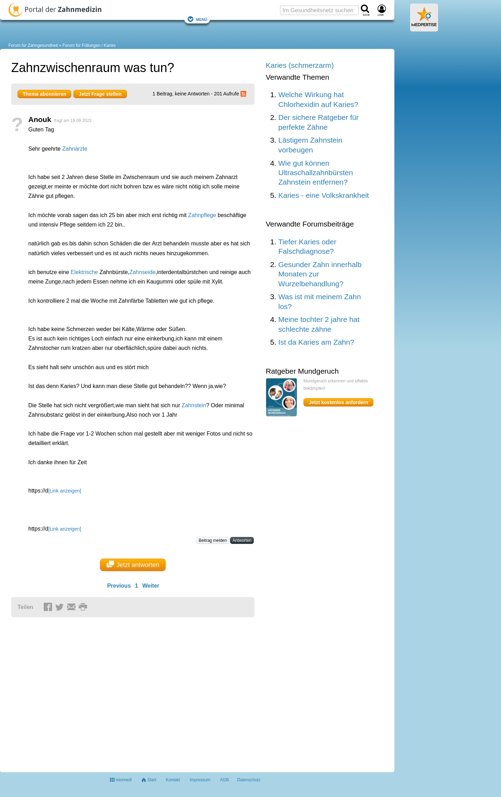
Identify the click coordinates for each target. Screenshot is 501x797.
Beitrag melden (213, 540)
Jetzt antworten (133, 564)
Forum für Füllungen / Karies (89, 45)
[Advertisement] (119, 692)
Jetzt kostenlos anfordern (338, 402)
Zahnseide (142, 272)
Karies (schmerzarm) (300, 65)
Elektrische (84, 272)
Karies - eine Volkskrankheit (323, 195)
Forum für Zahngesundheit (33, 45)
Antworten (241, 540)
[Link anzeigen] (64, 491)
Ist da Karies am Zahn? (316, 342)
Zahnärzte (74, 149)
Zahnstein (193, 405)
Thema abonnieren (44, 94)
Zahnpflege (202, 215)
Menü (197, 19)
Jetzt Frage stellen (100, 94)
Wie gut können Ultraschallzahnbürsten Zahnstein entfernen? (315, 172)
